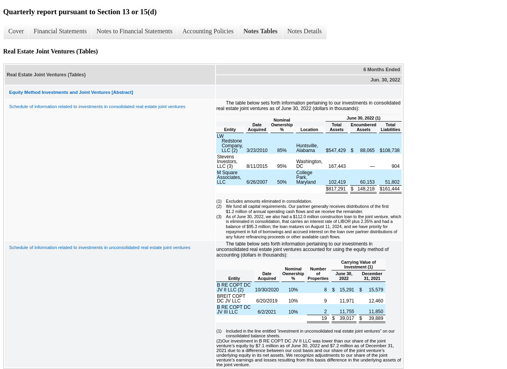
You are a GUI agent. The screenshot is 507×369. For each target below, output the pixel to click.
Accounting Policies (207, 31)
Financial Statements (60, 31)
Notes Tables (261, 31)
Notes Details (305, 31)
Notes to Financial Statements (135, 31)
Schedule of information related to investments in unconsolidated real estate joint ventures (100, 247)
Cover (16, 31)
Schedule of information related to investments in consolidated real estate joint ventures (97, 106)
